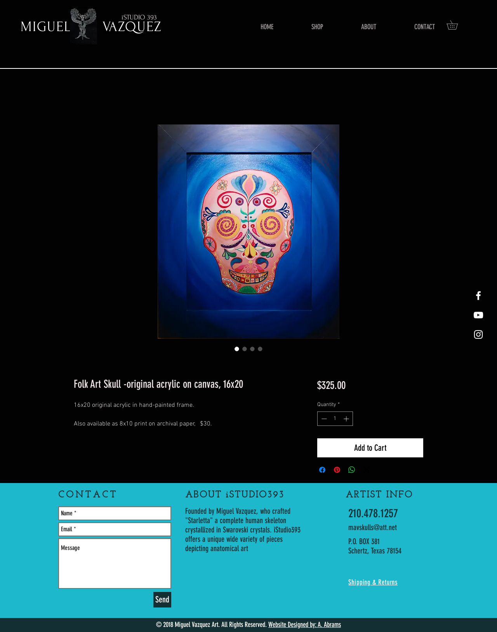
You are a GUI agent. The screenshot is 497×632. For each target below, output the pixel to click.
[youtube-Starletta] (478, 315)
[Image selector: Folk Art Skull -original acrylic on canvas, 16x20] (237, 349)
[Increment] (347, 418)
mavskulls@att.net (372, 527)
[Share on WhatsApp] (351, 469)
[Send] (162, 599)
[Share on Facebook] (322, 469)
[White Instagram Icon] (478, 334)
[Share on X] (366, 469)
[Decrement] (323, 418)
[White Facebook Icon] (478, 295)
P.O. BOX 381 (364, 541)
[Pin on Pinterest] (337, 469)
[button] (457, 25)
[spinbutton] (335, 418)
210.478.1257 (373, 513)
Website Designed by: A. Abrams (304, 624)
